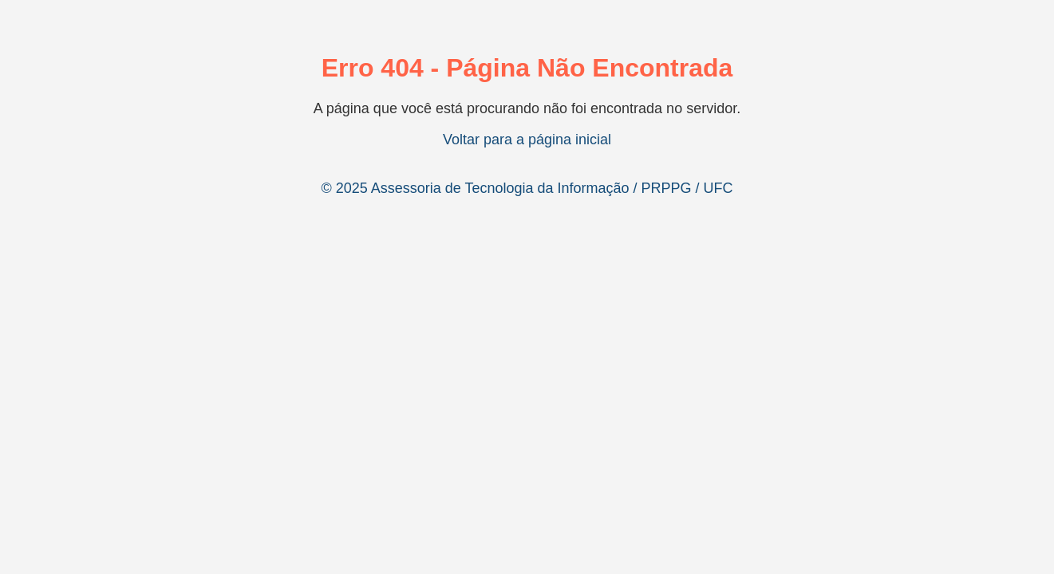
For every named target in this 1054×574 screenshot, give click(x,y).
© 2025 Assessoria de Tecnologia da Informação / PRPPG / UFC (526, 188)
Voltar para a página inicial (527, 139)
